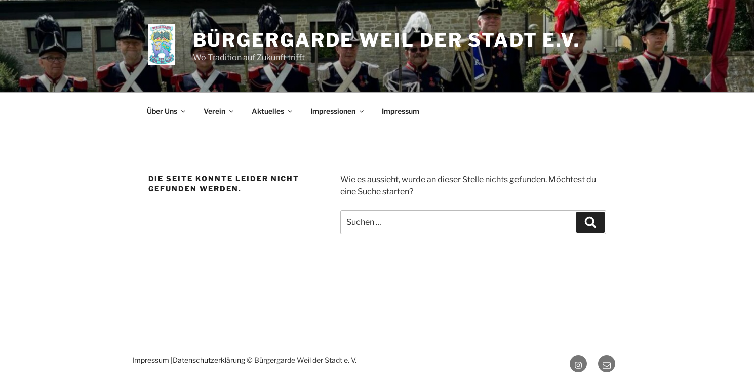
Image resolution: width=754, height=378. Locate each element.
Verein (219, 111)
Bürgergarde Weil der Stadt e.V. (386, 40)
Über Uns (167, 111)
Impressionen (337, 111)
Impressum (400, 111)
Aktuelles (273, 111)
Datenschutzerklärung (209, 360)
